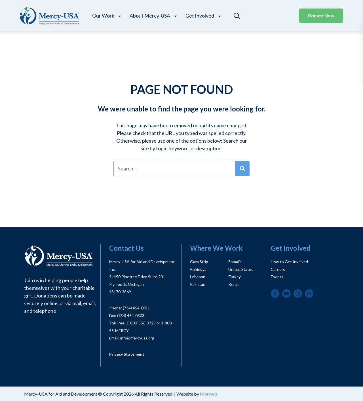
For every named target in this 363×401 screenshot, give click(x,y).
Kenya (234, 284)
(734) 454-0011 (136, 307)
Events (277, 276)
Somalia (235, 261)
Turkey (234, 276)
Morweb (208, 393)
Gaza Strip (199, 261)
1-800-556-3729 (141, 322)
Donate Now (321, 15)
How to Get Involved (289, 261)
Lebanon (197, 276)
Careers (278, 269)
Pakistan (197, 284)
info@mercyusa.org (137, 337)
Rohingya (198, 269)
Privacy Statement (126, 354)
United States (240, 269)
